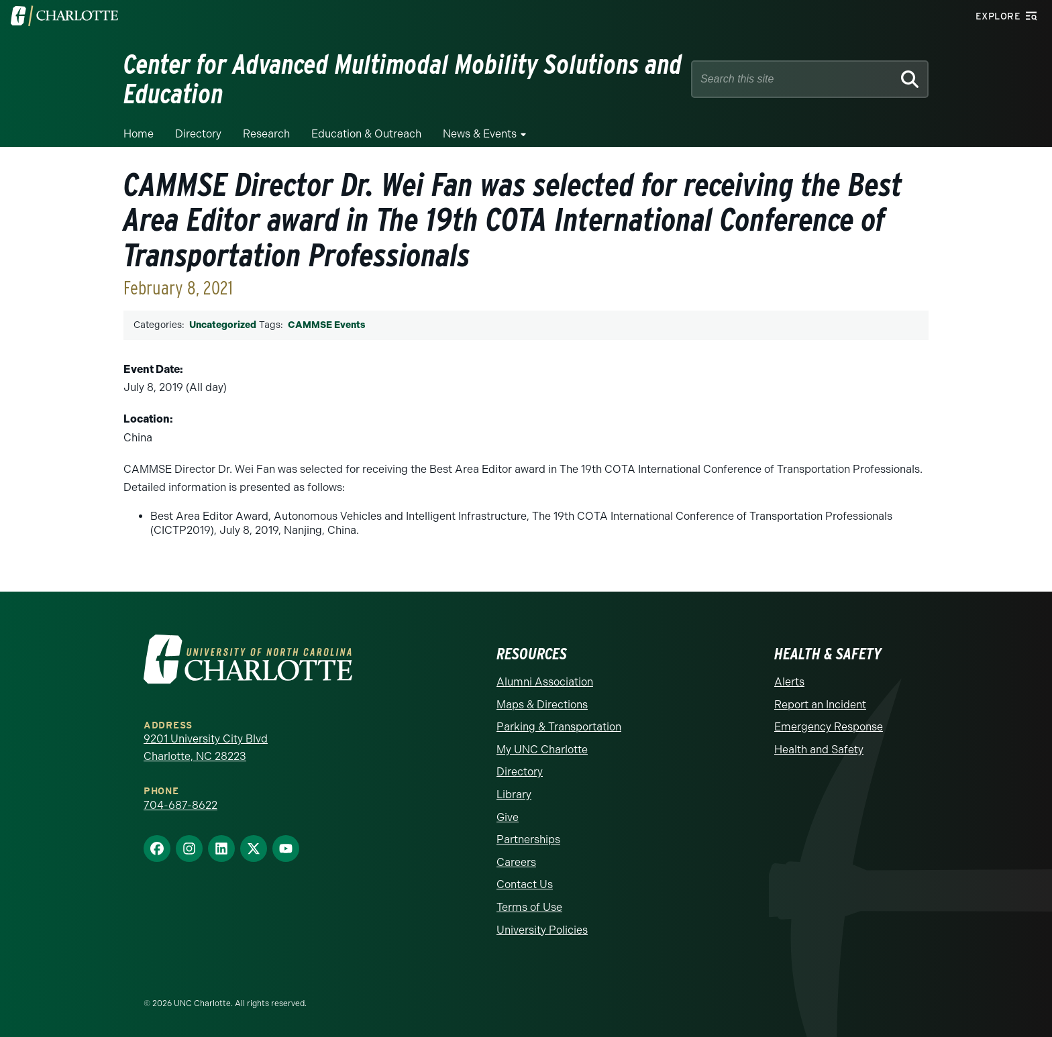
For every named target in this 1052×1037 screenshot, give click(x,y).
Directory (198, 133)
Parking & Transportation (558, 726)
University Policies (542, 930)
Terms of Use (529, 907)
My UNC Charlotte (542, 749)
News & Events (480, 133)
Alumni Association (544, 681)
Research (266, 133)
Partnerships (528, 839)
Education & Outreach (366, 133)
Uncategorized (222, 325)
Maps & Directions (542, 704)
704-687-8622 (180, 805)
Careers (516, 862)
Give (507, 817)
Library (513, 794)
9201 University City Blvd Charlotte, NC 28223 (206, 747)
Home (138, 133)
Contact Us (524, 884)
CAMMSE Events (326, 325)
